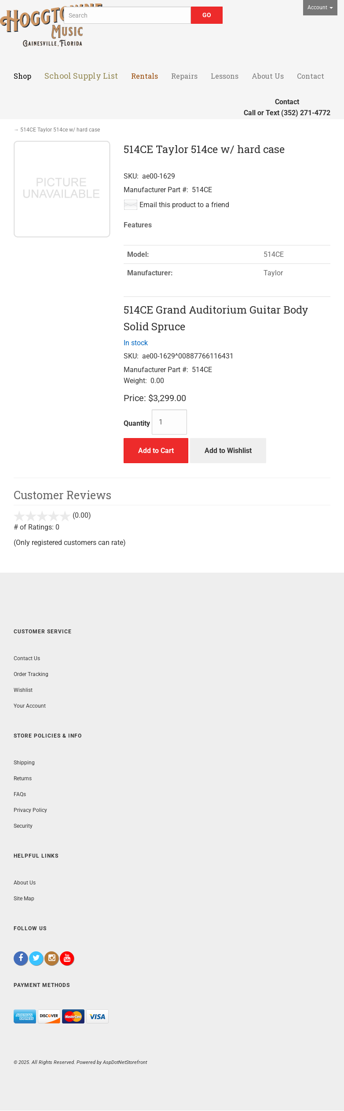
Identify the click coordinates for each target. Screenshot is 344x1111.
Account (320, 7)
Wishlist (23, 690)
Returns (23, 778)
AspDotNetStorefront (125, 1062)
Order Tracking (31, 674)
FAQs (20, 794)
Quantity (137, 423)
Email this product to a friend (184, 205)
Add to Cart (156, 450)
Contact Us (27, 658)
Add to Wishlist (228, 450)
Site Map (24, 898)
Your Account (30, 706)
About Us (25, 883)
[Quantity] (169, 422)
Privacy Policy (30, 810)
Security (23, 826)
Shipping (24, 763)
